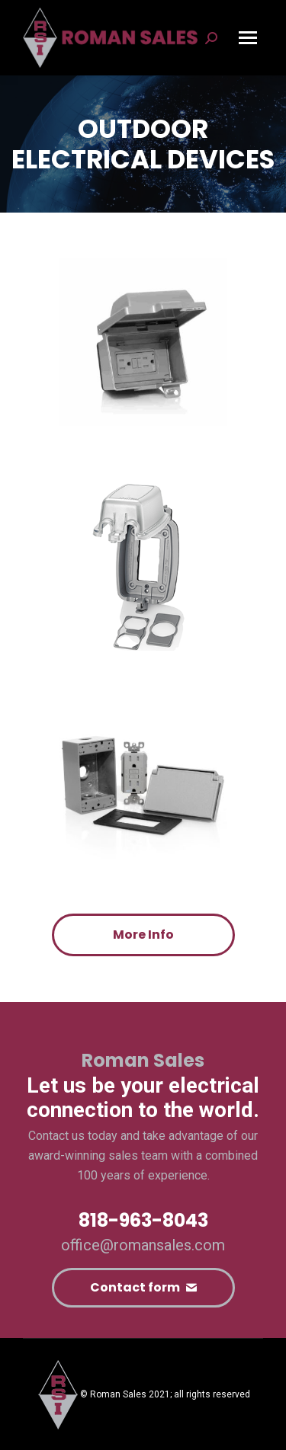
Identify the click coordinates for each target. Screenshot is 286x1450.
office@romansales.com (143, 1245)
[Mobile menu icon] (248, 38)
